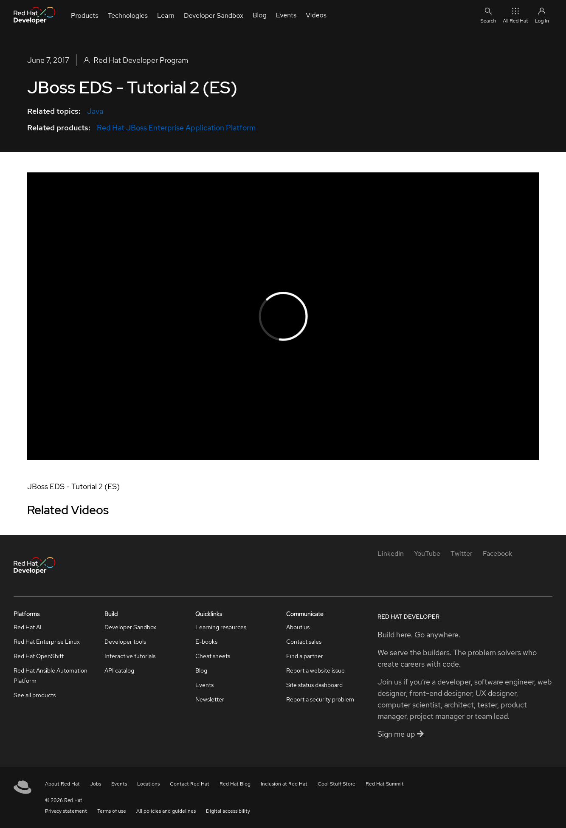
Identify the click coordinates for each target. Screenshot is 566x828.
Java (95, 111)
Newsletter (209, 699)
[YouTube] (427, 553)
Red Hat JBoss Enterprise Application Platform (176, 127)
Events (204, 685)
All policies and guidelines (166, 811)
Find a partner (304, 656)
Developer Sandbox (130, 627)
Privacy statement (66, 811)
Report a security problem (320, 699)
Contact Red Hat (189, 783)
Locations (148, 783)
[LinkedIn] (390, 553)
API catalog (119, 670)
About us (298, 627)
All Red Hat (515, 15)
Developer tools (125, 641)
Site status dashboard (314, 685)
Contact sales (303, 641)
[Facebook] (497, 553)
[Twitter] (462, 553)
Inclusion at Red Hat (284, 783)
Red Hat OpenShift (39, 656)
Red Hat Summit (385, 783)
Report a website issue (315, 670)
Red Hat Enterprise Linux (47, 641)
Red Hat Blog (235, 783)
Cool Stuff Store (336, 783)
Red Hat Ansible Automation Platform (50, 675)
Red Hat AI (28, 627)
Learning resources (220, 627)
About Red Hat (62, 783)
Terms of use (111, 811)
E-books (206, 641)
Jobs (95, 783)
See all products (35, 695)
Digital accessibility (228, 811)
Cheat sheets (212, 656)
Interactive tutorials (129, 656)
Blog (201, 670)
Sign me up (400, 734)
